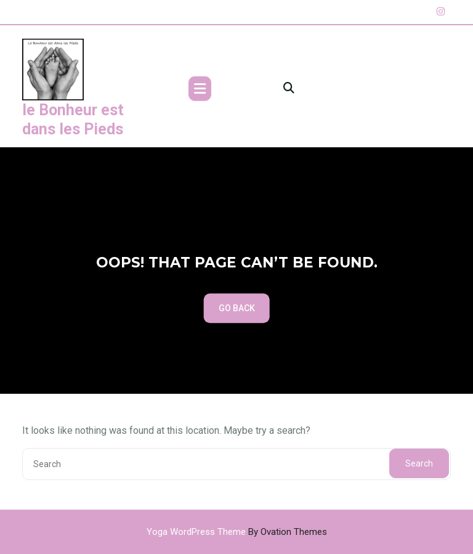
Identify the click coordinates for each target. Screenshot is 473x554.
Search (419, 463)
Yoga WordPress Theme (237, 531)
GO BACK (237, 308)
